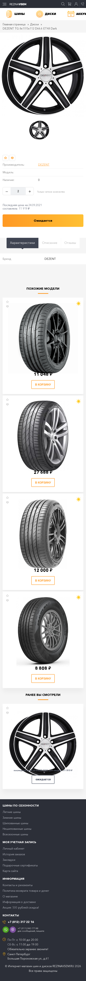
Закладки (9, 859)
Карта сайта (10, 871)
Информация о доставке (19, 902)
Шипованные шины (15, 823)
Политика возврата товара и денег (26, 890)
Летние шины (12, 812)
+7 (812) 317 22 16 (21, 922)
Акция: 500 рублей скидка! (21, 907)
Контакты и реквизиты (18, 885)
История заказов (14, 854)
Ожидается (43, 779)
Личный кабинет (13, 848)
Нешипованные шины (17, 828)
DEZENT (43, 164)
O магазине (10, 896)
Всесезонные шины (15, 834)
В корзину (43, 384)
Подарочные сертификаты (20, 865)
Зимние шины (12, 817)
